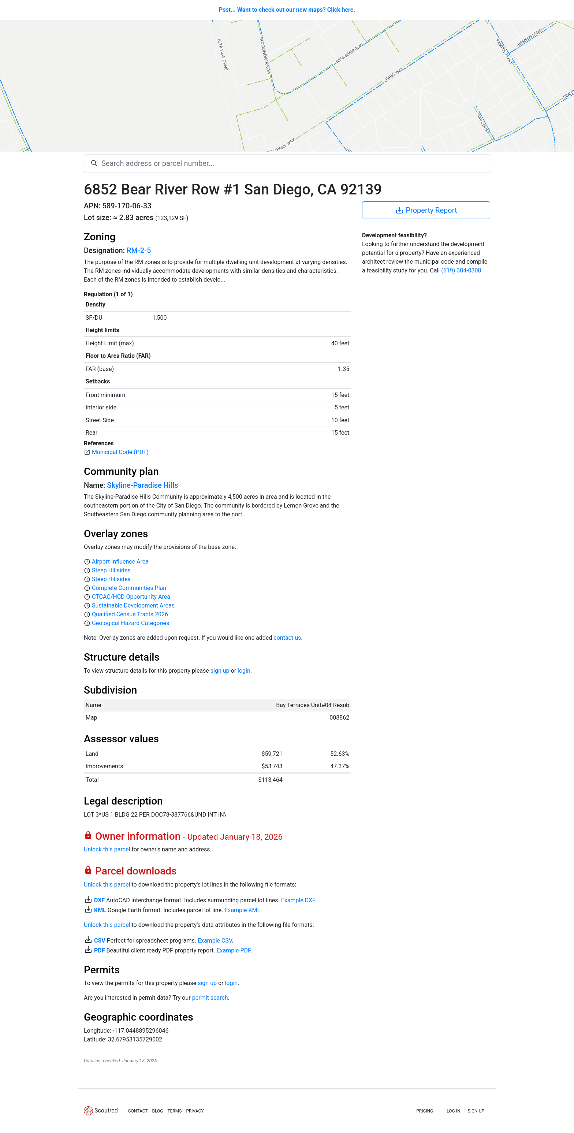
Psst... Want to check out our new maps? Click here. (287, 9)
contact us (287, 637)
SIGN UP (476, 1111)
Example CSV (215, 940)
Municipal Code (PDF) (120, 452)
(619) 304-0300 (461, 270)
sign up (220, 670)
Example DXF (298, 900)
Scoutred (106, 1110)
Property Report (426, 210)
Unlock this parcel (107, 849)
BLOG (157, 1111)
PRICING (424, 1111)
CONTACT (138, 1111)
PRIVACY (195, 1111)
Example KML (242, 910)
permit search (210, 997)
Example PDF (233, 950)
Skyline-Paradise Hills (142, 485)
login (244, 670)
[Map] (287, 86)
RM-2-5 (139, 250)
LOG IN (453, 1111)
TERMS (174, 1111)
